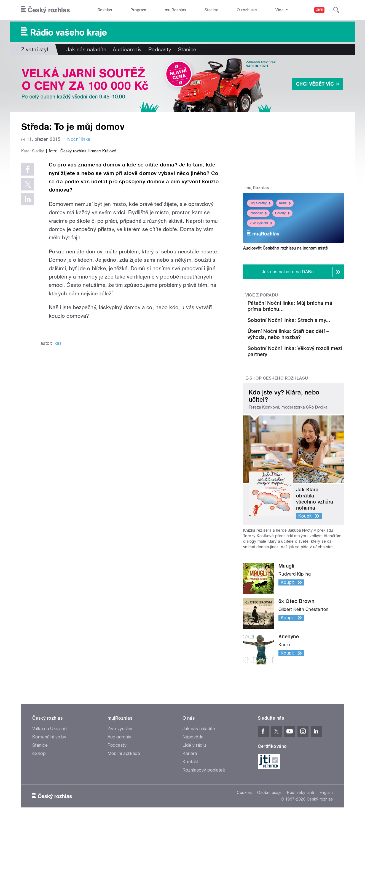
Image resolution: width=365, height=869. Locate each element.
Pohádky (258, 213)
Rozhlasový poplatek (203, 807)
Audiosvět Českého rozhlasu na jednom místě (285, 248)
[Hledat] (336, 10)
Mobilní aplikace (124, 791)
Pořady (282, 213)
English (326, 830)
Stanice (211, 10)
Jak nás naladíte (86, 49)
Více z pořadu (261, 295)
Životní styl (34, 49)
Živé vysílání (261, 223)
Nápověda (192, 774)
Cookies (244, 830)
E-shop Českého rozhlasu (276, 416)
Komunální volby (49, 774)
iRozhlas (104, 10)
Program (138, 10)
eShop (38, 791)
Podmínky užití (300, 830)
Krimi (285, 203)
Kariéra (189, 791)
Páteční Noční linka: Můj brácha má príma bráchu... (310, 306)
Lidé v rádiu (194, 783)
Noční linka (78, 139)
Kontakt (190, 799)
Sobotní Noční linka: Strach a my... (302, 331)
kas (58, 460)
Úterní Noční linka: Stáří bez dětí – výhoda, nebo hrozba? (307, 359)
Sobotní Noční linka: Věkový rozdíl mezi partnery (302, 384)
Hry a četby (260, 203)
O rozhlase (247, 10)
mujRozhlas (175, 10)
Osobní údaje (269, 830)
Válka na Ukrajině (49, 766)
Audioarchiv (127, 49)
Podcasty (159, 49)
